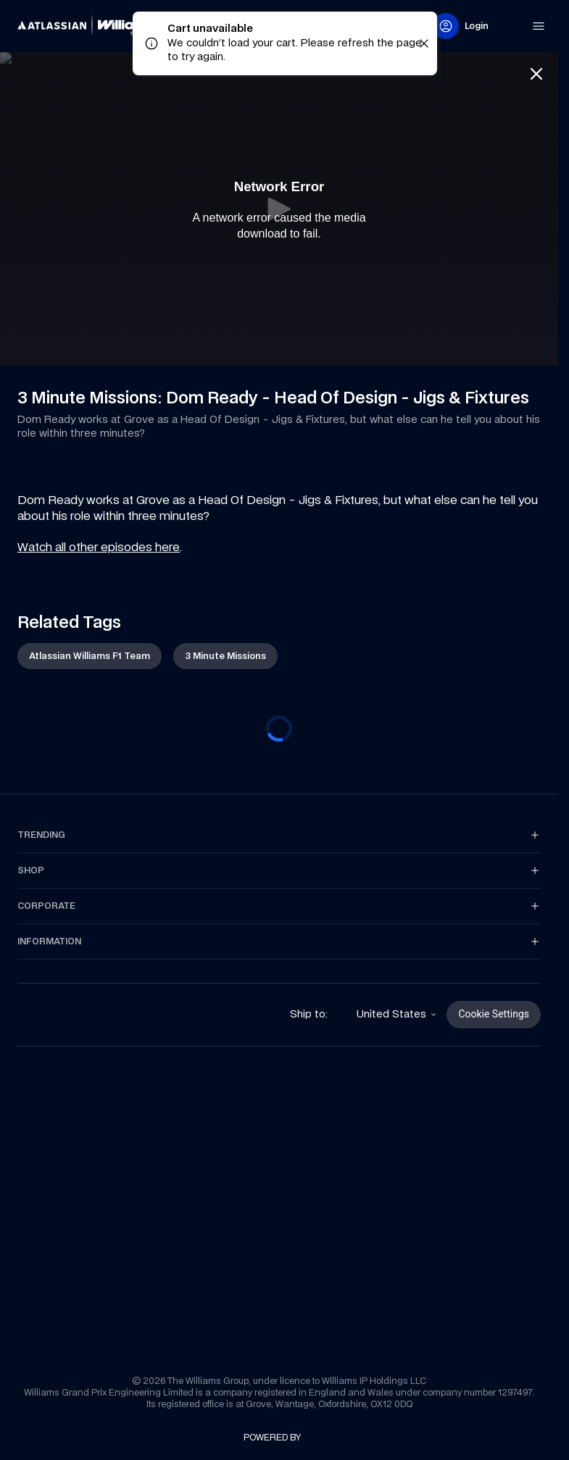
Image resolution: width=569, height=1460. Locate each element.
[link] (89, 26)
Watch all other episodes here (98, 547)
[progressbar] (279, 729)
